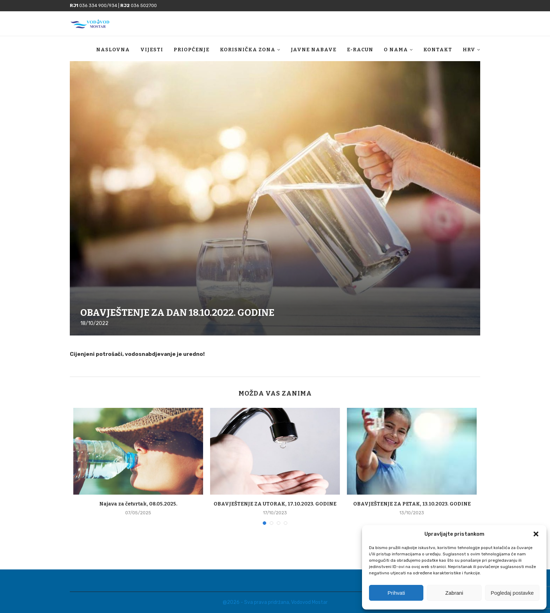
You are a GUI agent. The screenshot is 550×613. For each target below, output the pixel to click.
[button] (535, 533)
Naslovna (113, 54)
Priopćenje (191, 54)
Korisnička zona (247, 54)
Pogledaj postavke (512, 593)
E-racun (360, 54)
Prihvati (396, 593)
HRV (469, 54)
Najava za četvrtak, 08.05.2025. (138, 504)
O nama (396, 54)
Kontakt (437, 54)
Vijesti (151, 54)
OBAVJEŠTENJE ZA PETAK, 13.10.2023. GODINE (412, 504)
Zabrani (454, 593)
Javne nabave (313, 54)
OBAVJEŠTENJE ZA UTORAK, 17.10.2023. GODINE (275, 504)
